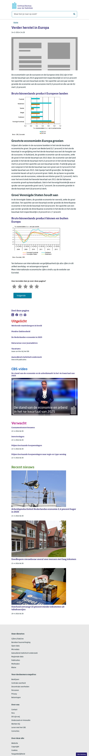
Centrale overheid (18, 683)
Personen (15, 690)
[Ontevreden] (20, 286)
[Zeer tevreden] (37, 286)
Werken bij (15, 724)
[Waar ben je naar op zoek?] (44, 14)
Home (15, 22)
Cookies (14, 750)
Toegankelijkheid (18, 754)
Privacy (14, 694)
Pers (13, 713)
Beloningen (16, 697)
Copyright (15, 747)
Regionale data (17, 657)
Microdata (15, 649)
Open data (15, 646)
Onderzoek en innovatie (20, 720)
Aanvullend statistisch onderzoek (24, 653)
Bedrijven (15, 679)
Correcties (15, 731)
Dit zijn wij (15, 717)
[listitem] (12, 314)
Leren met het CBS (18, 727)
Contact (14, 710)
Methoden (15, 664)
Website (14, 743)
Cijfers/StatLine (17, 639)
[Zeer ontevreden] (14, 286)
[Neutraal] (25, 286)
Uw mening (81, 754)
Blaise (13, 667)
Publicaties (15, 660)
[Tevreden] (31, 286)
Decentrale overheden (20, 687)
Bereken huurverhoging (20, 642)
